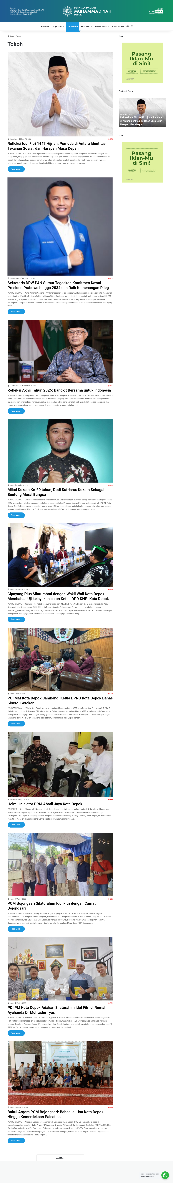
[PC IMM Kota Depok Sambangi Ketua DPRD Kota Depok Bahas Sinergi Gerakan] (60, 674)
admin (12, 495)
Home (10, 36)
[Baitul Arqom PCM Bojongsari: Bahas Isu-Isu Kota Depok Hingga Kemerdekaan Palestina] (60, 1087)
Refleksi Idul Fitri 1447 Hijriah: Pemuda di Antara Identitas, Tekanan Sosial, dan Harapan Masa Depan (55, 146)
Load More (60, 1173)
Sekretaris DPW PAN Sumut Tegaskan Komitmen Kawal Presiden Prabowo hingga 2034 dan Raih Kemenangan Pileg (58, 287)
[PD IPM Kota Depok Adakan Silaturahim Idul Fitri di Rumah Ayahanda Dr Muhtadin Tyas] (60, 983)
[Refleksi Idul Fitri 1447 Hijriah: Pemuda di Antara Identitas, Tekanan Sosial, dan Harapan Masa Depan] (60, 94)
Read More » (16, 169)
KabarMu (72, 26)
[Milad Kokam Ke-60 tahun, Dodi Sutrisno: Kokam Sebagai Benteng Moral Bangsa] (60, 460)
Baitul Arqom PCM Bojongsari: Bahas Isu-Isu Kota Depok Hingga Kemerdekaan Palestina (59, 1129)
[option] (142, 112)
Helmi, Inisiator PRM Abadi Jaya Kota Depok (48, 818)
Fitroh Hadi (14, 139)
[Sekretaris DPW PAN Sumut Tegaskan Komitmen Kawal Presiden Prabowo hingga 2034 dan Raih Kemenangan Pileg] (60, 226)
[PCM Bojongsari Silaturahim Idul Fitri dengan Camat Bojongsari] (60, 879)
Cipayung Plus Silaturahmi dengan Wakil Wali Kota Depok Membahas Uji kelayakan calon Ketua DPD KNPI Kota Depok (60, 608)
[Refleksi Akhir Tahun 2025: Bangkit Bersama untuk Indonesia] (60, 356)
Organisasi (57, 26)
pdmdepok (13, 814)
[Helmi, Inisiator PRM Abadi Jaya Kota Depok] (60, 779)
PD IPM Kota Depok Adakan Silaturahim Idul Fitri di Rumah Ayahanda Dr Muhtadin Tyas (54, 1024)
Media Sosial (101, 26)
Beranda (45, 26)
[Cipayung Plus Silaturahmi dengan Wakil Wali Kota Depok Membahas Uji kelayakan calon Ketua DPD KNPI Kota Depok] (60, 564)
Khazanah (85, 26)
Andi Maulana (14, 278)
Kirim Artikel (118, 26)
